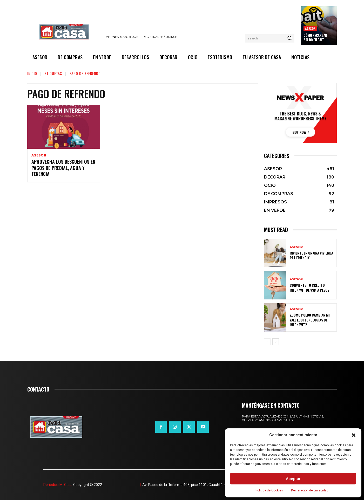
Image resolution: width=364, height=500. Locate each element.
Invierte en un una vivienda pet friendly (311, 255)
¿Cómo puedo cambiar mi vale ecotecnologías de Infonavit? (310, 319)
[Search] (289, 38)
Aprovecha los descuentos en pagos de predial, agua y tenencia (63, 168)
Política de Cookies (269, 490)
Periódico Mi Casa (57, 485)
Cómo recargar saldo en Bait (315, 37)
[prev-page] (267, 341)
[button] (353, 435)
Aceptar (293, 478)
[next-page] (275, 341)
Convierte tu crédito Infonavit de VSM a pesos (309, 287)
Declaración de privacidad (309, 490)
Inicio (32, 73)
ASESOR (310, 28)
